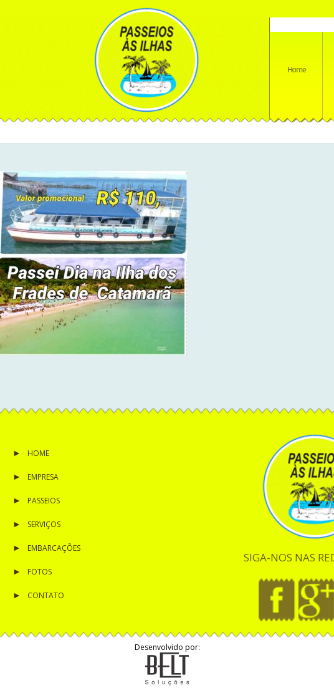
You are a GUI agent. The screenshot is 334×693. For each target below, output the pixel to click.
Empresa (43, 477)
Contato (45, 595)
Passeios (43, 500)
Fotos (39, 571)
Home (38, 453)
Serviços (43, 524)
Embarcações (53, 548)
